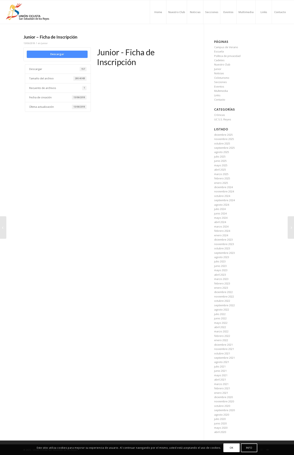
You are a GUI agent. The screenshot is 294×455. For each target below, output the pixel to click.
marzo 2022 (221, 331)
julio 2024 (220, 209)
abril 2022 (220, 327)
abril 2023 (220, 274)
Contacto (219, 99)
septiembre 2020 (224, 410)
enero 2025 (221, 183)
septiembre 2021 (224, 358)
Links (217, 95)
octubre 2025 (222, 143)
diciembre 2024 (223, 187)
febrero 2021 (222, 388)
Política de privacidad (227, 56)
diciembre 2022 (223, 292)
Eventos (219, 86)
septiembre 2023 (224, 253)
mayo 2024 (220, 218)
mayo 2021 (220, 375)
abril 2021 (220, 379)
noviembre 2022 (224, 296)
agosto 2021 (221, 362)
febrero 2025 (222, 178)
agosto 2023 (221, 257)
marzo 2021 (221, 384)
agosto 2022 (221, 309)
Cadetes (219, 60)
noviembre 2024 (224, 191)
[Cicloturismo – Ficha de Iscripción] (291, 227)
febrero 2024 (222, 231)
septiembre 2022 (224, 305)
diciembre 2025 (223, 134)
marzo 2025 (221, 174)
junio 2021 (220, 371)
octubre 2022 (222, 301)
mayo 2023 (220, 270)
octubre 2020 (222, 406)
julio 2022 (220, 314)
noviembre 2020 (224, 401)
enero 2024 (221, 235)
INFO (249, 447)
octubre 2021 (222, 353)
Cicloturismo (221, 78)
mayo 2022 (220, 323)
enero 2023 (221, 288)
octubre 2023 (222, 248)
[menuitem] (158, 12)
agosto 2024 (221, 204)
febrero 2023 (222, 283)
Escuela (219, 51)
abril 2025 (220, 169)
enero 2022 (221, 340)
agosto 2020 (221, 414)
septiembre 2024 (224, 200)
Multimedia (221, 91)
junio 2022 (220, 318)
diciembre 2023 (223, 239)
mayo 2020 (220, 427)
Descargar (57, 54)
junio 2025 (220, 161)
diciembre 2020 (223, 397)
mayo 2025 (220, 165)
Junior (44, 43)
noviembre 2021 (224, 349)
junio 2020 (220, 423)
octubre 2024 (222, 196)
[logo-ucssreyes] (32, 12)
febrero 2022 (222, 336)
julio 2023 (220, 261)
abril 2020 (220, 432)
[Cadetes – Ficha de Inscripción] (3, 227)
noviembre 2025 (224, 139)
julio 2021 (220, 366)
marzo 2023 (221, 279)
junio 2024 (220, 213)
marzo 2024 (221, 226)
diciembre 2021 (223, 344)
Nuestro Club (222, 64)
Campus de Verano (226, 47)
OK (231, 447)
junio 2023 (220, 266)
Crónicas (219, 115)
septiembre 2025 (224, 148)
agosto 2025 (221, 152)
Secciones (220, 82)
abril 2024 (220, 222)
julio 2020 (220, 419)
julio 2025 (220, 156)
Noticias (219, 73)
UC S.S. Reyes (222, 119)
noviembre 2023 (224, 244)
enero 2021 (221, 393)
